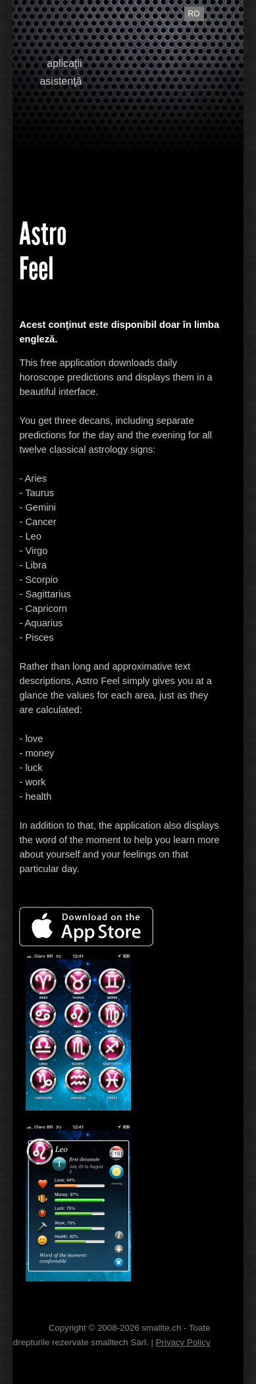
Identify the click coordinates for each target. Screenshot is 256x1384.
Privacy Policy (183, 1342)
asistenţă (60, 81)
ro (194, 13)
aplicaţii (64, 63)
